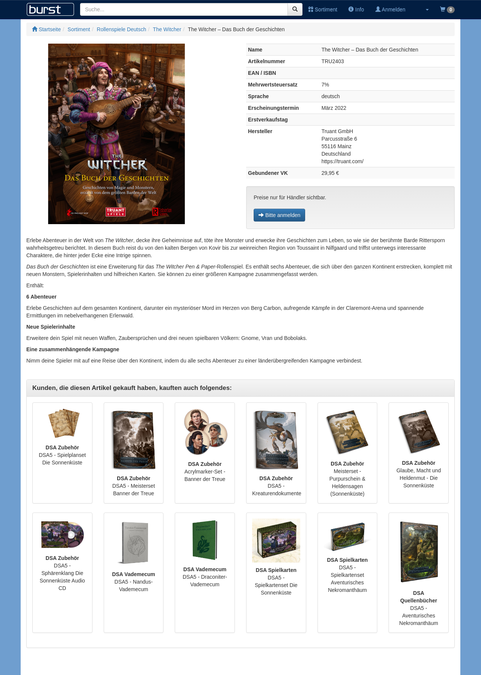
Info (356, 9)
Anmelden (390, 9)
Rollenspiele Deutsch (122, 29)
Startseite (46, 29)
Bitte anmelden (279, 215)
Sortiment (322, 9)
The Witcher (167, 29)
